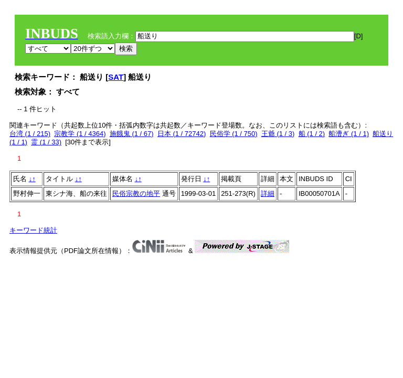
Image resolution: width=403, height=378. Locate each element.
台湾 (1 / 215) (29, 134)
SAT (115, 76)
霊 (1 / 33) (46, 142)
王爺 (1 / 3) (278, 134)
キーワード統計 (33, 230)
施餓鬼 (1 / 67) (132, 134)
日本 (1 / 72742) (181, 134)
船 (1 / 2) (312, 134)
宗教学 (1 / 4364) (79, 134)
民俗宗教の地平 (136, 193)
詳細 (267, 193)
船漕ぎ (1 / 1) (348, 134)
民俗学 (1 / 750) (234, 134)
